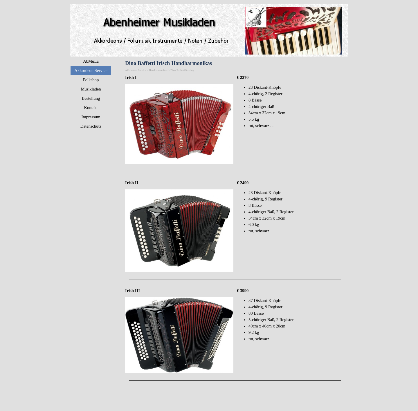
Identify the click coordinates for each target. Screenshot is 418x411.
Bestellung (91, 98)
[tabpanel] (179, 77)
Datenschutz (90, 126)
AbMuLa (91, 61)
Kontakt (91, 107)
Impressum (90, 117)
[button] (179, 84)
